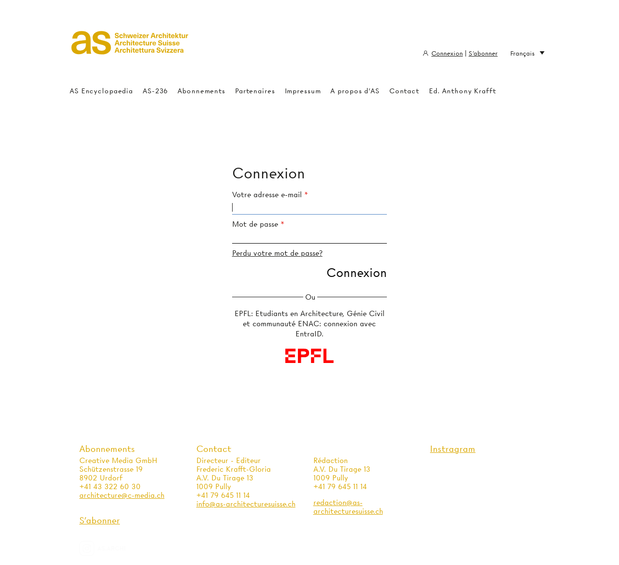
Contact (404, 91)
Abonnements (201, 91)
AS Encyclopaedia (101, 91)
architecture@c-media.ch (121, 495)
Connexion (447, 53)
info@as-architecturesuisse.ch (245, 504)
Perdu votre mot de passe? (277, 253)
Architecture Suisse (130, 46)
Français (527, 53)
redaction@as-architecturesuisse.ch (348, 507)
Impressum (303, 91)
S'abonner (483, 53)
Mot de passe (255, 224)
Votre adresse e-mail (267, 194)
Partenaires (255, 91)
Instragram (452, 449)
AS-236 (155, 91)
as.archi (114, 548)
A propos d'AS (354, 91)
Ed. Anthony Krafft (462, 91)
